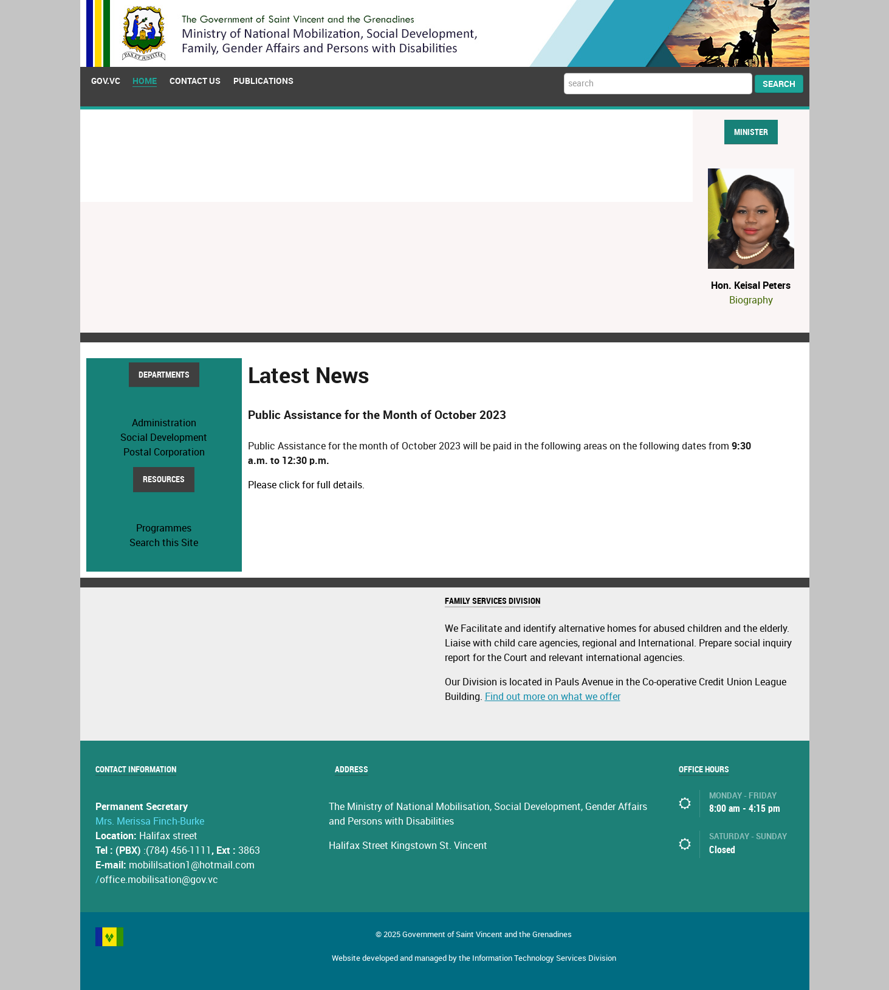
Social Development (163, 437)
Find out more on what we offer (552, 696)
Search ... (564, 73)
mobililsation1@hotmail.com (192, 865)
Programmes (163, 528)
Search (779, 84)
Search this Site (163, 543)
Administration (164, 423)
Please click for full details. (306, 485)
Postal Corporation (164, 452)
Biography (751, 300)
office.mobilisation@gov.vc (159, 879)
